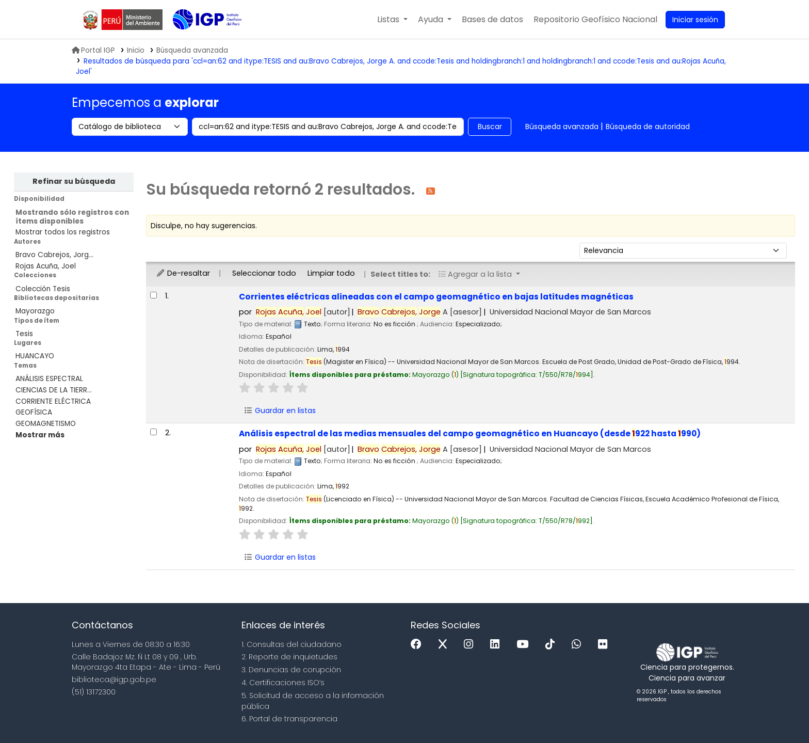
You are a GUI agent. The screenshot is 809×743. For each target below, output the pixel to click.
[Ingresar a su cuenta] (695, 20)
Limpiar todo (331, 273)
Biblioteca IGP (198, 40)
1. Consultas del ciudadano (291, 644)
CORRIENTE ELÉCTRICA (53, 401)
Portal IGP (93, 50)
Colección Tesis (42, 289)
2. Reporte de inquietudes (289, 657)
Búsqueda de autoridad (648, 126)
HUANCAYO (34, 356)
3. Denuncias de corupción (291, 670)
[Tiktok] (552, 644)
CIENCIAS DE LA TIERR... (53, 390)
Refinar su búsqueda (74, 181)
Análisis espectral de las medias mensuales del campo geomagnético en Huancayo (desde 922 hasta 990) (470, 433)
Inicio (135, 50)
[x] (445, 644)
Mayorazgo (35, 311)
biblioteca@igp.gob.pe (114, 679)
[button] (392, 20)
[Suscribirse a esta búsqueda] (430, 190)
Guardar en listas (280, 410)
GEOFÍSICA (33, 412)
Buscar (490, 126)
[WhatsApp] (579, 644)
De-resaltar (183, 273)
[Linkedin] (497, 644)
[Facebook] (419, 644)
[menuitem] (595, 20)
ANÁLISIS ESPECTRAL (49, 379)
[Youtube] (524, 644)
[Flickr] (605, 644)
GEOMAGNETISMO (45, 424)
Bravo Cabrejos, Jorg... (54, 255)
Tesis (24, 334)
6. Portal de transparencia (289, 719)
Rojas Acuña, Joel (45, 266)
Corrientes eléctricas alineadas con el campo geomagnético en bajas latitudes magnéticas (436, 296)
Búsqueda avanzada (561, 126)
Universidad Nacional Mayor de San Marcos (570, 312)
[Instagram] (471, 644)
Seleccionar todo (264, 273)
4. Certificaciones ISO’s (283, 682)
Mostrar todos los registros (62, 232)
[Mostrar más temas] (39, 435)
